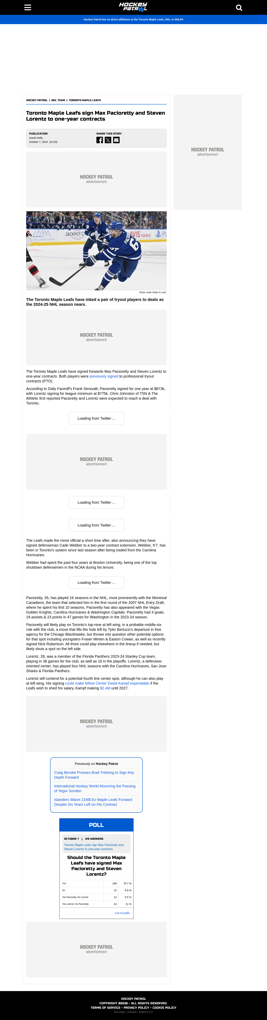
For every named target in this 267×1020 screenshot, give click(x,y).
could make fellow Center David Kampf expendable (107, 683)
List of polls (122, 913)
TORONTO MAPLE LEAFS (85, 100)
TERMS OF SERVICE (105, 1007)
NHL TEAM (58, 100)
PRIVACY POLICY (136, 1007)
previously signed (104, 376)
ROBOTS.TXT (146, 1012)
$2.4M (105, 688)
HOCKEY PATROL (37, 100)
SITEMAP (132, 1012)
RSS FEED (119, 1012)
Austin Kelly (36, 137)
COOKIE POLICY (164, 1007)
